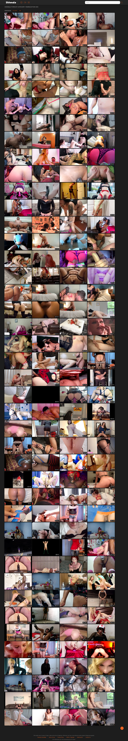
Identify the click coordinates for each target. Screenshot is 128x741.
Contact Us (88, 737)
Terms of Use (52, 737)
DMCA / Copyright (70, 737)
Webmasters (80, 737)
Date (20, 10)
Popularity (14, 10)
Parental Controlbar (41, 737)
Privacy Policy (61, 737)
